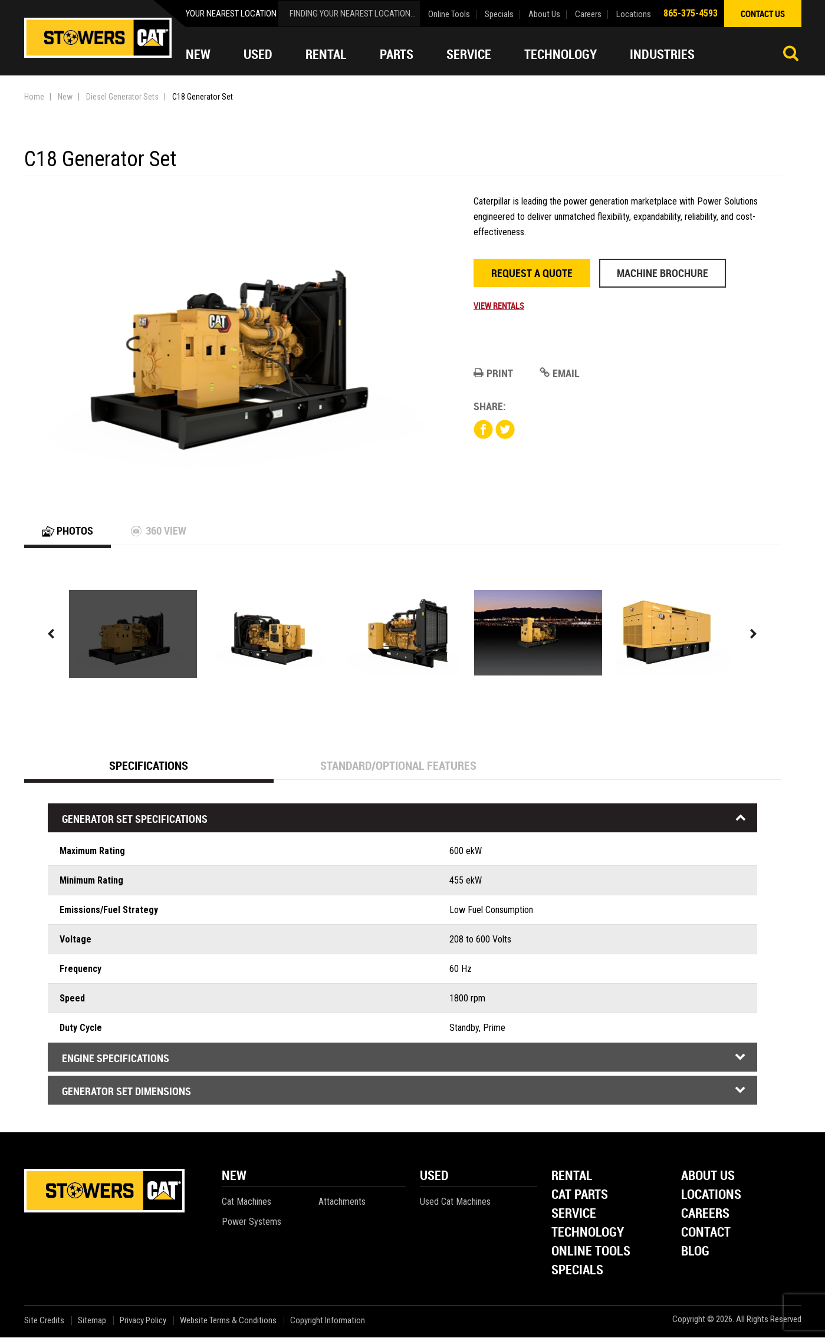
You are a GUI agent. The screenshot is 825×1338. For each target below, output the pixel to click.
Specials (499, 14)
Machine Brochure (662, 273)
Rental (326, 54)
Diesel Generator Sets (122, 96)
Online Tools (449, 14)
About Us (544, 14)
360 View (158, 531)
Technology (560, 54)
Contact (706, 1233)
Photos (67, 531)
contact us (763, 13)
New (198, 54)
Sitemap (92, 1321)
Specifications (148, 766)
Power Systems (251, 1222)
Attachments (342, 1202)
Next (753, 635)
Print (493, 373)
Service (468, 54)
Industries (662, 54)
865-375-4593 (690, 13)
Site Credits (44, 1321)
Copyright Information (327, 1321)
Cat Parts (579, 1195)
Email (560, 373)
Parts (396, 54)
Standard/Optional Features (398, 766)
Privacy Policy (143, 1321)
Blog (695, 1252)
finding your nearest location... (353, 13)
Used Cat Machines (455, 1202)
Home (34, 96)
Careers (588, 14)
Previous (51, 635)
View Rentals (499, 305)
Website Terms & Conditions (228, 1321)
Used (258, 54)
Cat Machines (246, 1202)
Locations (633, 14)
